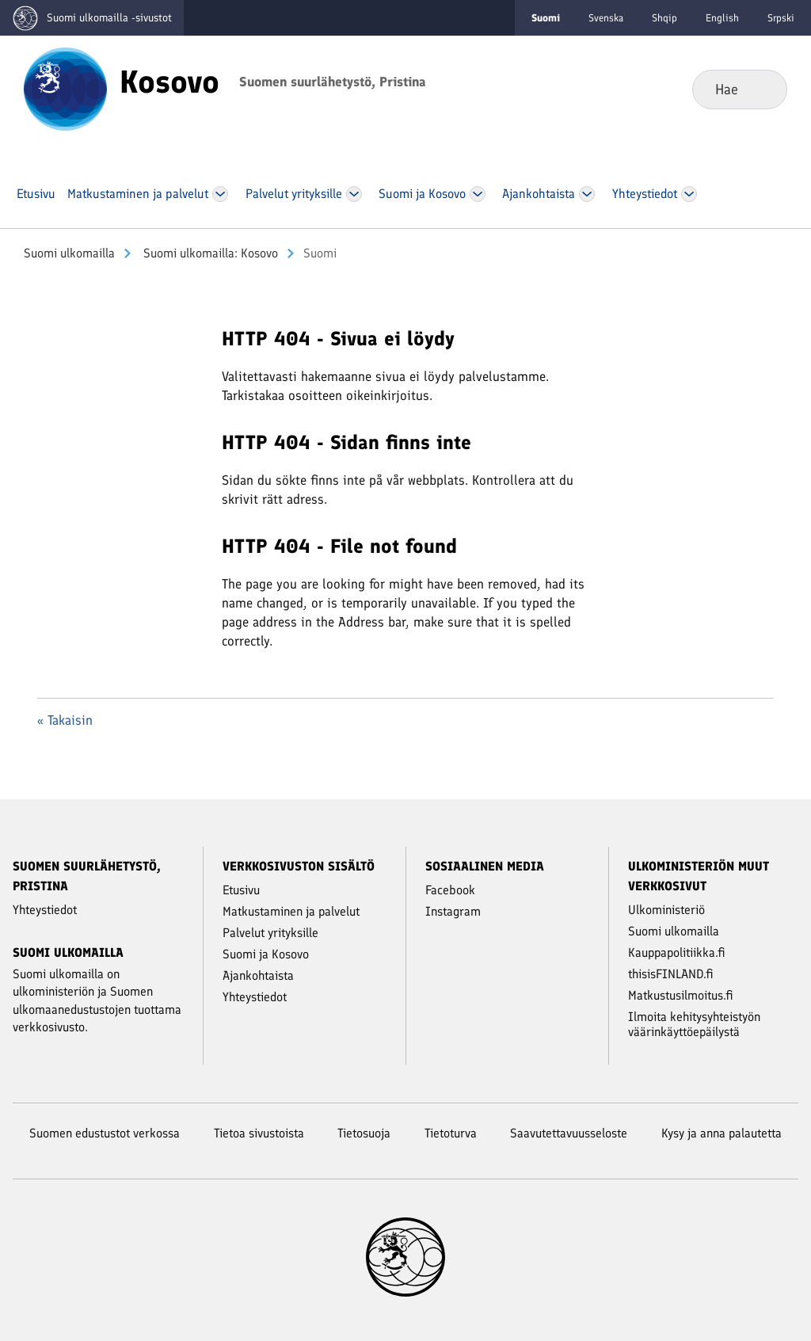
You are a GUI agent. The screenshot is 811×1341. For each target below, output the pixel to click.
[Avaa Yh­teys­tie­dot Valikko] (689, 194)
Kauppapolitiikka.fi (676, 952)
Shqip (664, 18)
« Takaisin (65, 720)
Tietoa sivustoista (259, 1133)
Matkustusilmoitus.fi (680, 995)
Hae (762, 89)
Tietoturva (451, 1133)
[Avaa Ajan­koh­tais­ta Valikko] (587, 194)
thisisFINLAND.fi (671, 973)
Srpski (780, 18)
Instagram (453, 911)
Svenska (605, 18)
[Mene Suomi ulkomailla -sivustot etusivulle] (92, 18)
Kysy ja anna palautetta (721, 1133)
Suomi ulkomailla (69, 253)
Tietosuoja (363, 1133)
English (722, 18)
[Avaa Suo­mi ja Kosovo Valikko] (477, 194)
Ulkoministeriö (666, 909)
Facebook (450, 889)
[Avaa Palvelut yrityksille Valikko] (354, 194)
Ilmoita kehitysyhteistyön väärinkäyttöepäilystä (694, 1024)
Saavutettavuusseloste (568, 1133)
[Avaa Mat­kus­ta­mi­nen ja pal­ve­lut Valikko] (220, 194)
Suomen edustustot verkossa (104, 1133)
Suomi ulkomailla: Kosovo (209, 253)
